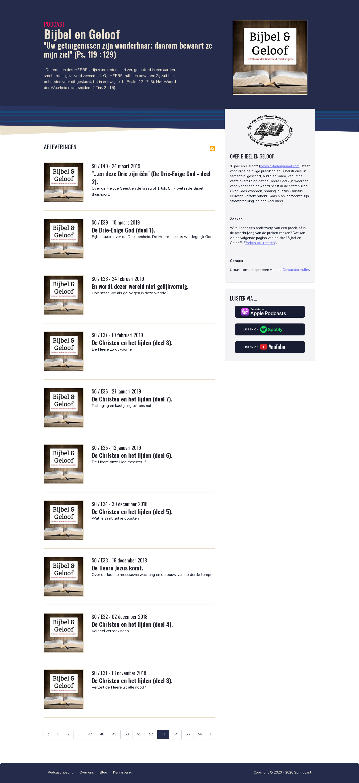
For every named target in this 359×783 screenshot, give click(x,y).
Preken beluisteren (260, 242)
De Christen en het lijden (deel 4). (132, 624)
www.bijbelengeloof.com (279, 166)
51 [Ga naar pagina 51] (139, 734)
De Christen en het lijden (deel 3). (132, 680)
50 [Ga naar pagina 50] (127, 734)
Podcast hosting (60, 772)
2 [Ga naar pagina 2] (68, 734)
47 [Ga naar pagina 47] (90, 734)
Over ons (86, 772)
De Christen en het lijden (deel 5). (132, 511)
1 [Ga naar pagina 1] (58, 734)
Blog (103, 772)
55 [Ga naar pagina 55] (188, 734)
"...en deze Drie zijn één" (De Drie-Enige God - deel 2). (151, 177)
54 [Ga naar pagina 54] (175, 734)
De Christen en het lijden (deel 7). (132, 398)
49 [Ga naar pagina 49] (114, 734)
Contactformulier (296, 269)
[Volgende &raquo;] (210, 734)
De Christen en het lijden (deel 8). (132, 342)
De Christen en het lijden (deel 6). (132, 455)
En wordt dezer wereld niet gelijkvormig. (140, 286)
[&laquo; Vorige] (48, 734)
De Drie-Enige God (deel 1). (123, 229)
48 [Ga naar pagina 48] (102, 734)
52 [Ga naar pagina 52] (151, 734)
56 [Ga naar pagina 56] (200, 734)
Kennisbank (122, 772)
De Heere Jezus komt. (117, 567)
